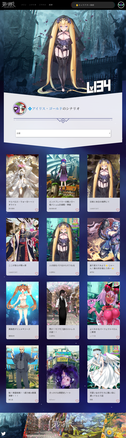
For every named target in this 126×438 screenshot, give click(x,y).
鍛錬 (50, 5)
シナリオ (33, 5)
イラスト (42, 5)
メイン (24, 5)
